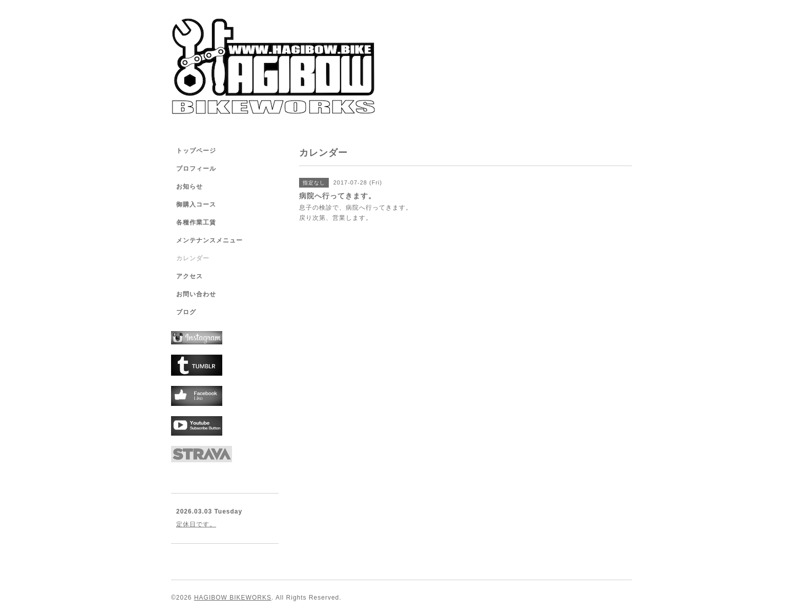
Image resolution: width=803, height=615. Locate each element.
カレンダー (192, 258)
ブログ (186, 312)
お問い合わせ (196, 294)
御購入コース (196, 204)
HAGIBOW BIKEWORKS (232, 597)
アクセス (189, 276)
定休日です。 (196, 524)
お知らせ (189, 186)
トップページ (196, 150)
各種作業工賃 (196, 222)
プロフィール (196, 168)
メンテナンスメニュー (209, 240)
